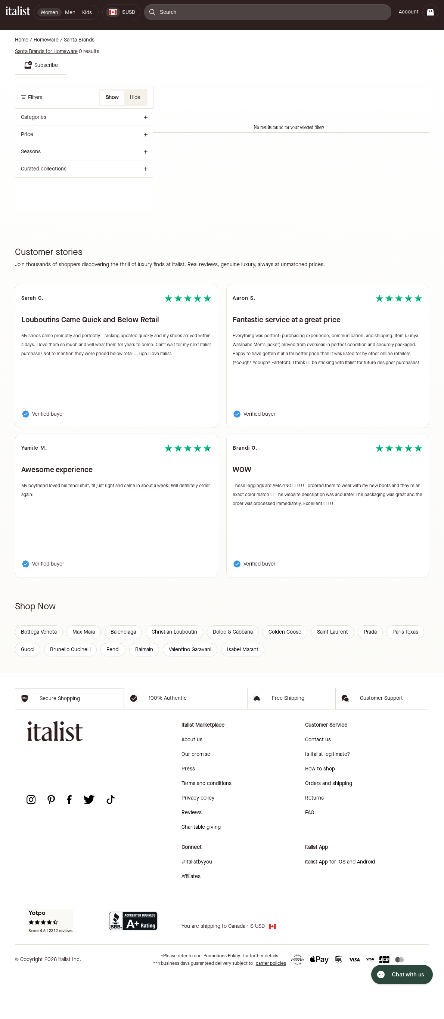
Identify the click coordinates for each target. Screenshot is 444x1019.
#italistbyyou (196, 906)
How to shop (320, 813)
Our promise (195, 798)
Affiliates (191, 920)
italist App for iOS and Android (340, 906)
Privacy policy (197, 842)
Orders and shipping (328, 827)
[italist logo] (18, 12)
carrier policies (271, 1008)
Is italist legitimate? (327, 798)
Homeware (46, 40)
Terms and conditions (206, 827)
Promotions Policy (222, 1000)
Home (21, 40)
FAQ (309, 857)
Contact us (318, 784)
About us (191, 784)
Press (188, 813)
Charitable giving (201, 871)
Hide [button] (135, 97)
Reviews (191, 857)
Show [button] (112, 97)
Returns (314, 842)
